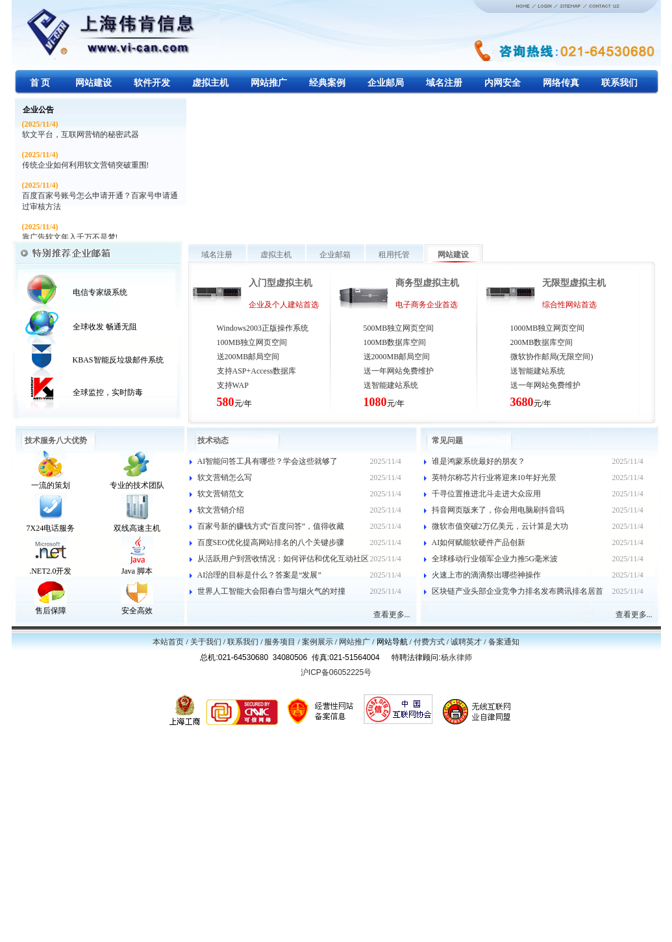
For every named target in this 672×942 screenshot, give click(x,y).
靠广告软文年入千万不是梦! (70, 237)
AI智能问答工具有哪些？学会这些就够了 (267, 461)
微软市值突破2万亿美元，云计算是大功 (500, 526)
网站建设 (453, 254)
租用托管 (394, 254)
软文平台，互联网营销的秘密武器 (80, 134)
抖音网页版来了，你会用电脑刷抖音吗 (498, 510)
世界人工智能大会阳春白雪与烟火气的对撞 (271, 591)
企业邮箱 (335, 254)
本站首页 (168, 641)
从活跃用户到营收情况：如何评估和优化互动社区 (283, 558)
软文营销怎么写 (224, 477)
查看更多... (391, 614)
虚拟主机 (276, 254)
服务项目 (279, 641)
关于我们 (205, 641)
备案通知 (503, 641)
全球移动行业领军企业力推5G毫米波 (495, 558)
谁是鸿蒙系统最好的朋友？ (478, 461)
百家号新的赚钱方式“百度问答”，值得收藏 (271, 526)
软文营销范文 (220, 493)
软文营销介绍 (220, 510)
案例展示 (317, 641)
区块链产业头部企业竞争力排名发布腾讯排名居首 (517, 591)
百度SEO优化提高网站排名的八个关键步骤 (271, 542)
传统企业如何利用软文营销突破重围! (85, 165)
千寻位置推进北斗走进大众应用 (486, 493)
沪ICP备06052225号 (336, 672)
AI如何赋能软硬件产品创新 (479, 542)
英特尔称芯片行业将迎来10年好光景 (494, 477)
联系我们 (242, 641)
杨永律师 (456, 657)
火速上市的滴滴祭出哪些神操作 (486, 574)
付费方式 (429, 641)
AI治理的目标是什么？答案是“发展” (259, 574)
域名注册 (216, 254)
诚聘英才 (466, 641)
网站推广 (354, 641)
